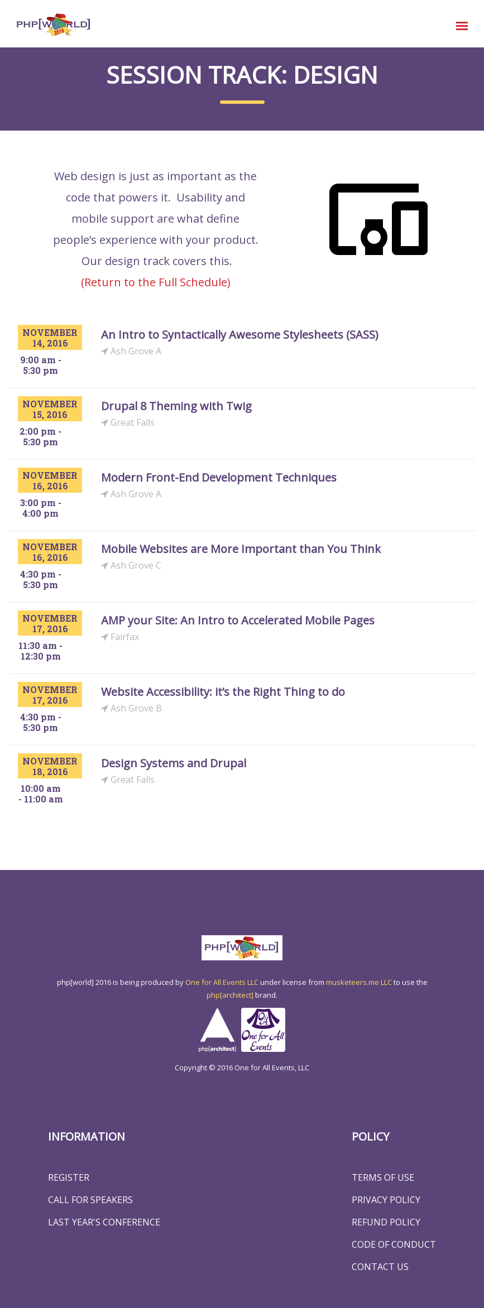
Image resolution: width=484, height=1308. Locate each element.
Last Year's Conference (104, 1222)
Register (68, 1177)
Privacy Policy (386, 1199)
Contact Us (380, 1266)
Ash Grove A (131, 351)
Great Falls (128, 422)
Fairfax (120, 637)
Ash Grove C (131, 565)
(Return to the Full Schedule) (156, 282)
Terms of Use (383, 1177)
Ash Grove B (131, 708)
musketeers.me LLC (359, 982)
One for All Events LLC (221, 982)
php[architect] (230, 995)
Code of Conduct (394, 1244)
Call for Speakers (90, 1199)
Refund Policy (386, 1222)
